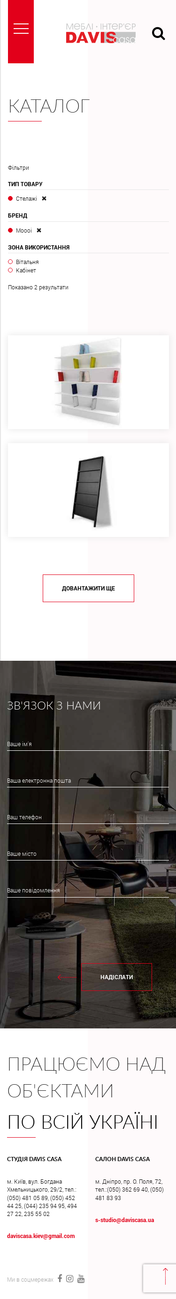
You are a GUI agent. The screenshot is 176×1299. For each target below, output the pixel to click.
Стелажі (26, 198)
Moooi (24, 230)
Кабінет (26, 270)
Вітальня (27, 261)
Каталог (49, 107)
